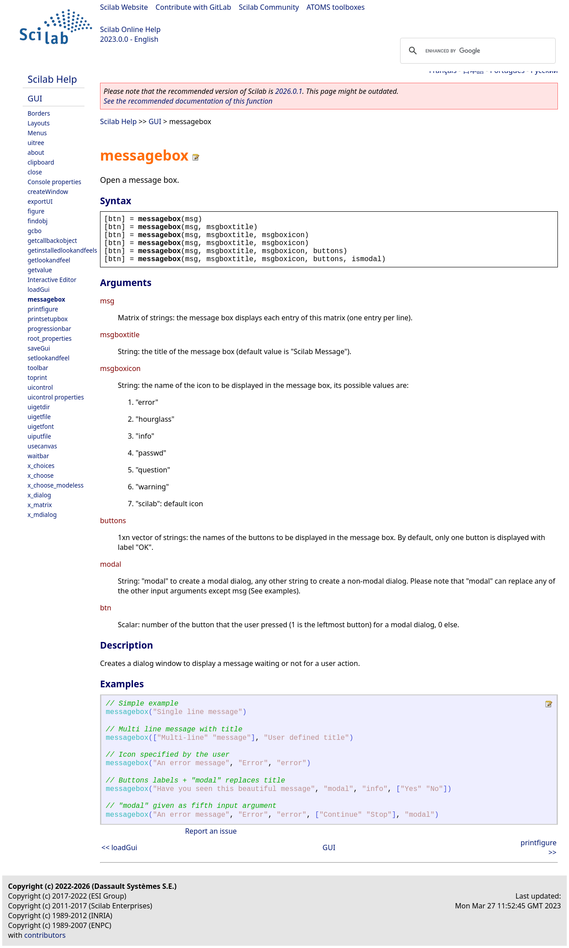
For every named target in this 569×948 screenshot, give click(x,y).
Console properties (54, 181)
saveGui (39, 348)
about (36, 152)
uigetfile (39, 416)
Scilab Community (269, 7)
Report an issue (210, 831)
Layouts (39, 123)
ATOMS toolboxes (336, 7)
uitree (36, 142)
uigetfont (41, 426)
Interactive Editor (52, 279)
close (35, 172)
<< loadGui (119, 847)
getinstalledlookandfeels (62, 250)
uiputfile (39, 436)
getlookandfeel (49, 260)
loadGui (39, 289)
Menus (37, 133)
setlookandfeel (48, 358)
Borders (39, 113)
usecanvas (42, 446)
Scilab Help (52, 79)
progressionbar (49, 328)
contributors (45, 935)
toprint (37, 377)
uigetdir (39, 407)
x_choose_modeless (56, 485)
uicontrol (40, 387)
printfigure (43, 309)
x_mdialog (42, 514)
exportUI (40, 201)
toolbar (38, 367)
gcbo (34, 230)
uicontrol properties (56, 397)
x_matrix (40, 504)
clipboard (41, 162)
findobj (38, 221)
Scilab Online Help (130, 29)
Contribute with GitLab (193, 7)
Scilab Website (124, 7)
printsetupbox (48, 319)
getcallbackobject (52, 240)
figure (36, 211)
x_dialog (39, 495)
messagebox (46, 299)
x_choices (41, 465)
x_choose (41, 475)
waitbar (38, 456)
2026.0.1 (288, 91)
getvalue (40, 270)
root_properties (50, 338)
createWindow (48, 191)
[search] (476, 50)
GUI (35, 98)
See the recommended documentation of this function (188, 101)
